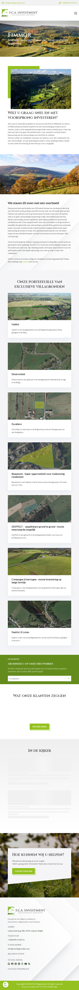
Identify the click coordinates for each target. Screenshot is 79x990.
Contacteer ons (23, 871)
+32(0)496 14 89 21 (16, 940)
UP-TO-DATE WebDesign (47, 987)
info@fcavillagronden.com (19, 949)
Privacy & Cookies (29, 987)
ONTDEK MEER (39, 727)
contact (25, 262)
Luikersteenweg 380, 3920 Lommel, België (25, 931)
